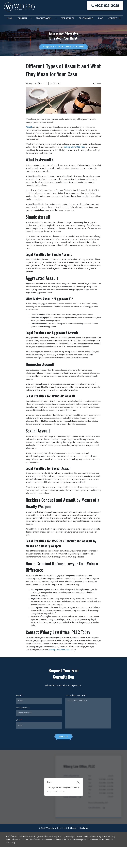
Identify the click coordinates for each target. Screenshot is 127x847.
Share (97, 83)
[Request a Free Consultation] (63, 47)
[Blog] (100, 18)
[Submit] (63, 737)
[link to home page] (19, 7)
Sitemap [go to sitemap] (73, 828)
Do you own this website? (56, 792)
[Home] (9, 18)
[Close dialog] (78, 782)
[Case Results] (67, 18)
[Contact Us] (114, 18)
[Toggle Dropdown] (31, 18)
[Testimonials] (86, 18)
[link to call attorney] (105, 5)
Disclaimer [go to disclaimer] (83, 828)
